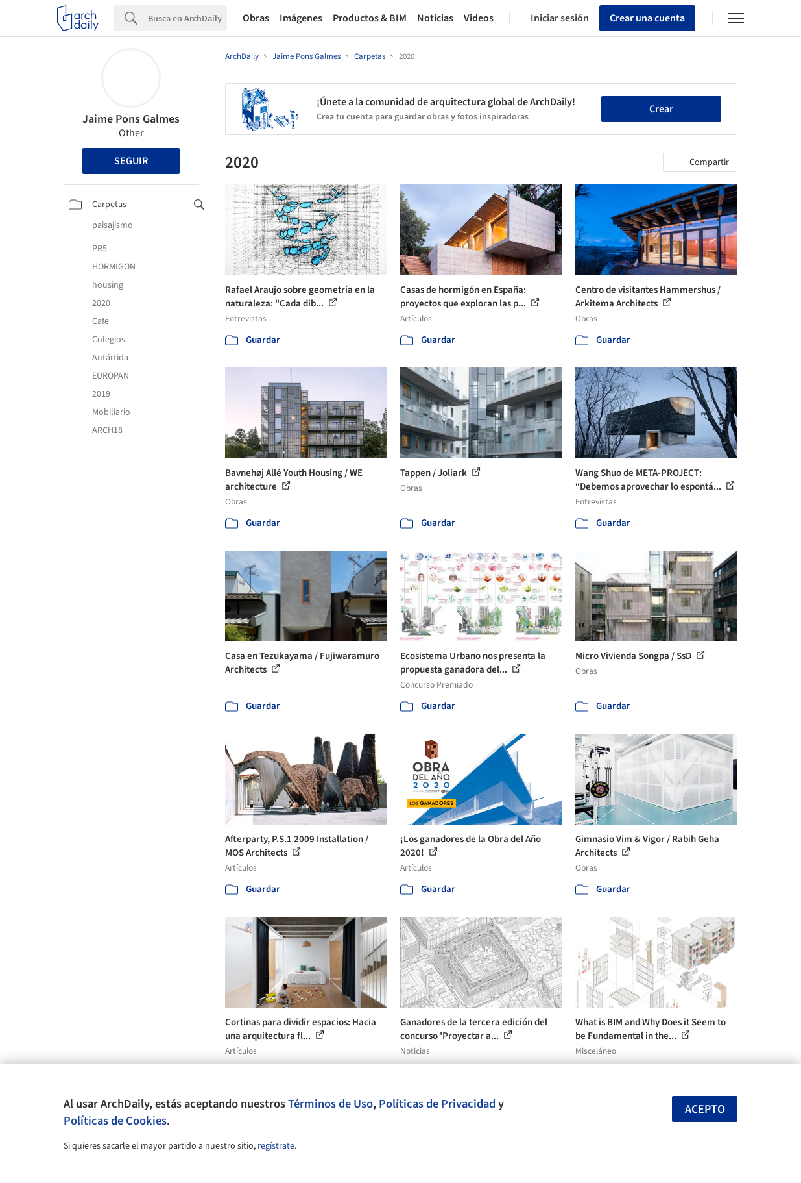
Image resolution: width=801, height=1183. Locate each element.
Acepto (705, 1109)
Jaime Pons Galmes (131, 119)
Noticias (435, 18)
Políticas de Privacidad (437, 1103)
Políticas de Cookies (115, 1120)
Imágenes (301, 18)
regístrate (275, 1145)
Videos (479, 18)
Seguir (131, 161)
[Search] (187, 18)
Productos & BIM (370, 18)
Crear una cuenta (647, 18)
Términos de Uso (330, 1103)
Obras (256, 18)
